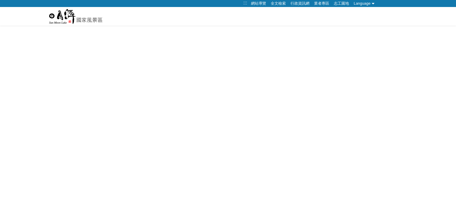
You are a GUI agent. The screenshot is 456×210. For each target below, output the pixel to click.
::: (245, 2)
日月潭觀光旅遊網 (75, 16)
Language (362, 3)
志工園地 (341, 3)
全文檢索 (278, 3)
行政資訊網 (300, 3)
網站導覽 (258, 3)
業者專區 (321, 3)
